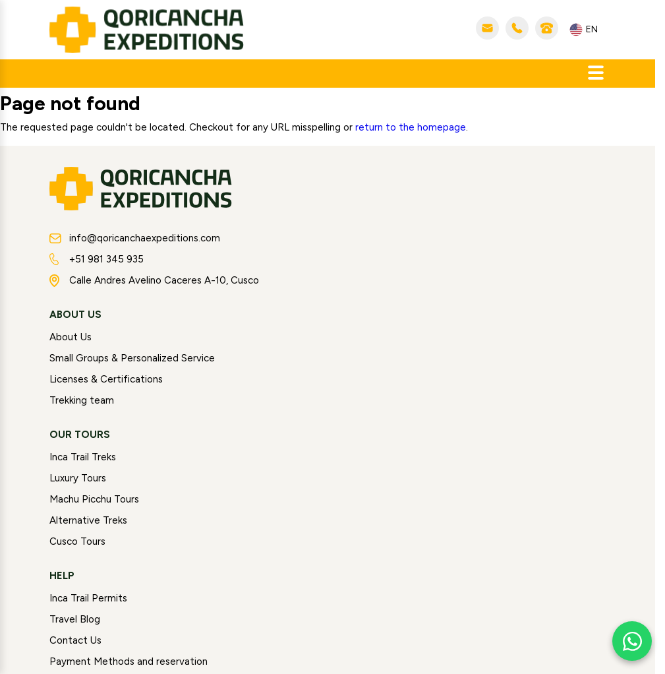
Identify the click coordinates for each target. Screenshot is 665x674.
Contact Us (75, 640)
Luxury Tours (77, 478)
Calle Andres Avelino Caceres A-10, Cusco (154, 280)
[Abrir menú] (596, 73)
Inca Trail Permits (88, 598)
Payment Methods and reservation (128, 661)
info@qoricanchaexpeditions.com (134, 238)
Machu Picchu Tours (94, 499)
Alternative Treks (88, 520)
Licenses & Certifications (106, 379)
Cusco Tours (77, 541)
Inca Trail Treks (82, 457)
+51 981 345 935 (96, 259)
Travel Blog (74, 619)
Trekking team (81, 400)
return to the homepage (410, 127)
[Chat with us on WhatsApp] (632, 641)
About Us (70, 337)
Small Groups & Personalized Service (132, 358)
